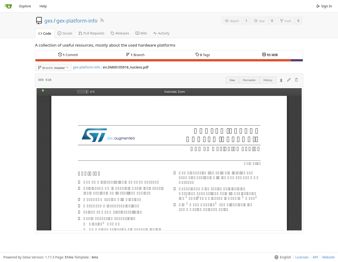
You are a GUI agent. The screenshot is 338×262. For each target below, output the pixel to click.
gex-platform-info (76, 20)
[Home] (8, 6)
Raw (232, 80)
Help (43, 6)
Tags (202, 55)
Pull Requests (91, 33)
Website (328, 257)
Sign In (324, 6)
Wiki (141, 33)
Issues (65, 33)
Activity (161, 33)
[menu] (282, 257)
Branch (135, 55)
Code (44, 33)
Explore (25, 6)
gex (48, 20)
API (315, 257)
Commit (68, 55)
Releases (120, 33)
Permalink (249, 80)
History (267, 80)
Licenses (302, 257)
